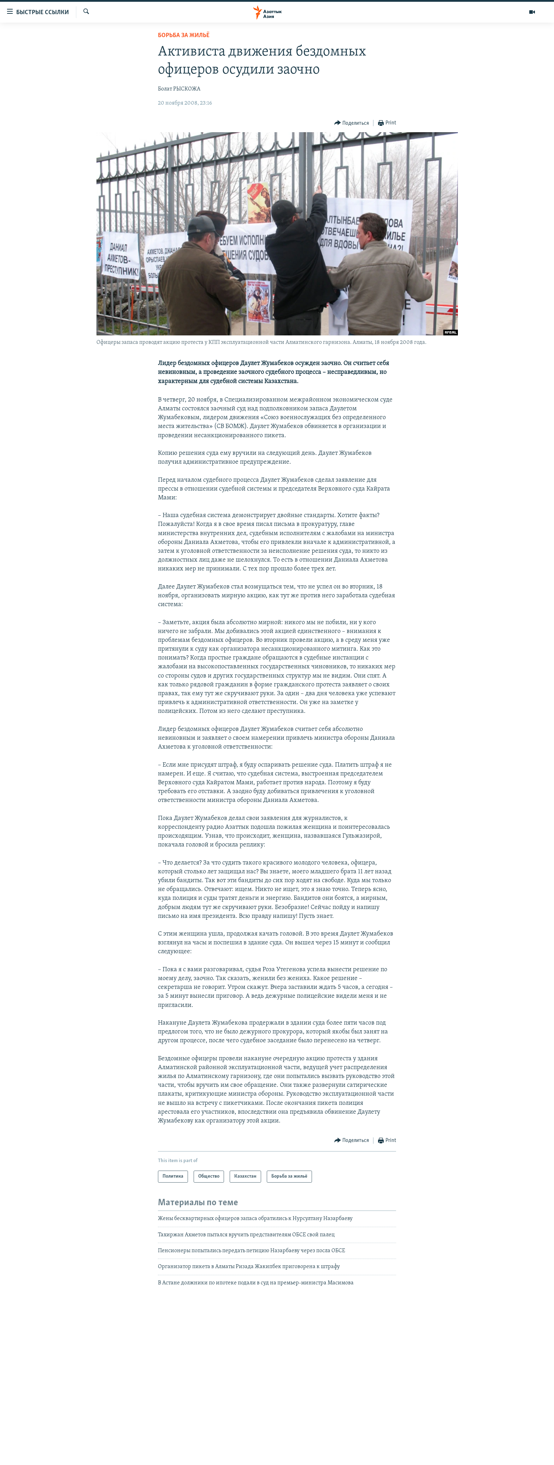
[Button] (351, 123)
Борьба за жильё (184, 35)
